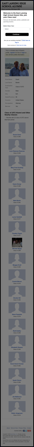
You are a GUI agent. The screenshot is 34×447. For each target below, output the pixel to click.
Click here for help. (21, 45)
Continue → (17, 34)
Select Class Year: (8, 26)
